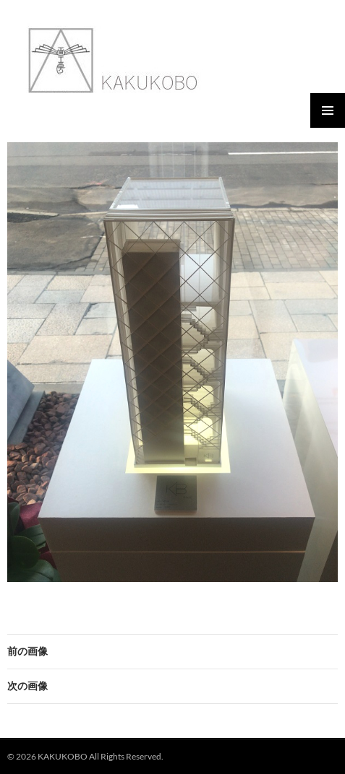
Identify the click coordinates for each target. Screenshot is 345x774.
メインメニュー (327, 110)
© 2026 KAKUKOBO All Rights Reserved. (85, 756)
